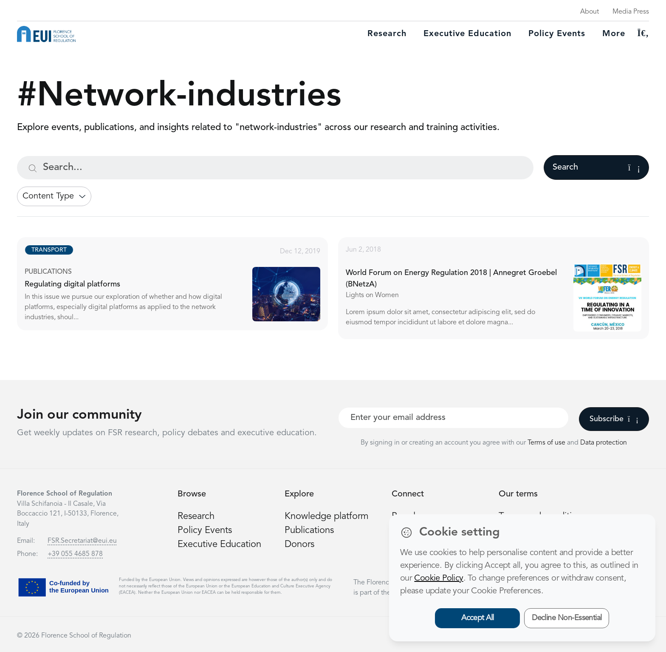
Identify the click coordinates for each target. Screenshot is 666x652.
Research (386, 34)
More (613, 34)
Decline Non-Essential (567, 618)
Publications (309, 530)
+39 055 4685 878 (75, 554)
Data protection (603, 442)
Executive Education (219, 544)
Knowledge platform (327, 516)
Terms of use (547, 442)
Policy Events (556, 34)
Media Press (630, 12)
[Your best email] (453, 417)
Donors (299, 544)
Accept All (477, 618)
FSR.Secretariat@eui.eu (82, 541)
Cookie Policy (438, 578)
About (589, 12)
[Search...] (275, 167)
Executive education (467, 34)
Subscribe (614, 419)
